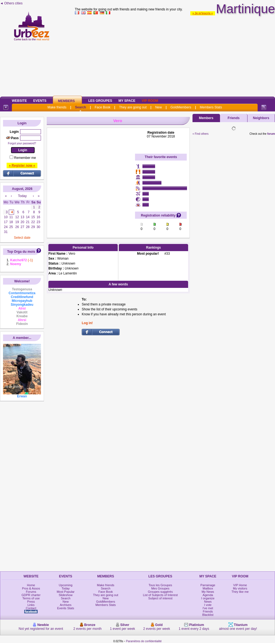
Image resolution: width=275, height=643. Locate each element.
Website (19, 101)
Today (66, 588)
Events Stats (65, 608)
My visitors (240, 588)
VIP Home (240, 585)
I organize (208, 598)
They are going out (133, 107)
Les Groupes (100, 101)
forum (271, 133)
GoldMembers (180, 107)
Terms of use (31, 598)
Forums (31, 591)
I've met (208, 608)
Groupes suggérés (160, 591)
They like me (240, 591)
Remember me (25, 158)
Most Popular (66, 591)
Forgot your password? (22, 143)
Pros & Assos (31, 588)
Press (31, 601)
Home (31, 585)
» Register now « (22, 165)
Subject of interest (160, 598)
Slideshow (66, 595)
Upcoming (66, 585)
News (208, 601)
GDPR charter (30, 595)
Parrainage (207, 585)
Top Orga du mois (21, 252)
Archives (66, 605)
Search (80, 107)
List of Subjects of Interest (160, 595)
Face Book (102, 107)
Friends (234, 118)
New (158, 107)
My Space (127, 101)
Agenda (208, 595)
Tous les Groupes (160, 585)
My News (208, 591)
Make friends (57, 107)
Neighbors (261, 118)
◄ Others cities (11, 3)
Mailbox (208, 588)
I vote (207, 605)
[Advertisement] (175, 54)
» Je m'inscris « (203, 13)
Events (39, 101)
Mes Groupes (160, 588)
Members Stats (211, 107)
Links (31, 605)
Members (66, 101)
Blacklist (207, 614)
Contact (31, 608)
